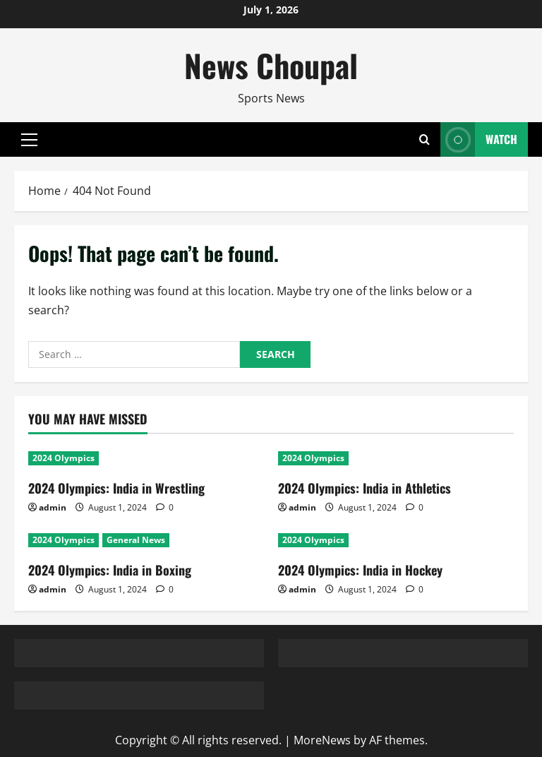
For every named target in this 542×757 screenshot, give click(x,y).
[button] (29, 140)
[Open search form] (424, 139)
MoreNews (322, 740)
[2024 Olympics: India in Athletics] (396, 458)
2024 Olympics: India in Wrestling (116, 488)
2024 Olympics (63, 458)
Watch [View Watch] (478, 139)
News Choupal (271, 65)
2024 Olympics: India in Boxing (109, 570)
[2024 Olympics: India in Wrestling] (146, 458)
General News (136, 540)
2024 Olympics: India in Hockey (360, 570)
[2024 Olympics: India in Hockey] (396, 540)
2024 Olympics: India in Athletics (364, 488)
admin (52, 507)
